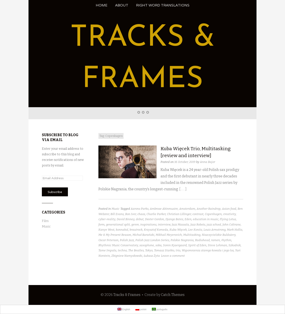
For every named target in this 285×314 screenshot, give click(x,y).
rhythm (226, 240)
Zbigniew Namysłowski (126, 255)
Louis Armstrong (215, 229)
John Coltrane (231, 224)
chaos (141, 214)
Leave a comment (173, 255)
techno (122, 250)
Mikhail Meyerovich (169, 234)
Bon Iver (130, 214)
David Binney (125, 219)
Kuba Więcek (178, 229)
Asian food (229, 208)
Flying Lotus (228, 219)
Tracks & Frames (126, 295)
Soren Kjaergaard (175, 245)
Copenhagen (213, 214)
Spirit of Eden (197, 245)
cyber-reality (106, 219)
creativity (229, 214)
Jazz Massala (180, 224)
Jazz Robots (197, 224)
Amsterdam (187, 208)
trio (178, 250)
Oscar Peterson (108, 240)
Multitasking (191, 234)
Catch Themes (173, 295)
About (121, 5)
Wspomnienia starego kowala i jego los (208, 250)
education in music (205, 219)
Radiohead (202, 240)
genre (135, 224)
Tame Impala (107, 250)
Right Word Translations (162, 5)
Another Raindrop (209, 208)
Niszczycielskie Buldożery (219, 234)
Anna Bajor (207, 162)
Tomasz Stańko (164, 250)
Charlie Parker (156, 214)
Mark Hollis (234, 229)
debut (140, 219)
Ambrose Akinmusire (164, 208)
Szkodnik (234, 245)
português (159, 309)
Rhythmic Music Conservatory (118, 245)
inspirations (148, 224)
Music (115, 208)
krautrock (136, 229)
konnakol (122, 229)
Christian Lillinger (179, 214)
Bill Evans (117, 214)
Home (101, 5)
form (101, 224)
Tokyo (149, 250)
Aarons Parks (140, 208)
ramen (215, 240)
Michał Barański (143, 234)
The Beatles (136, 250)
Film (45, 221)
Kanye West (106, 229)
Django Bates (174, 219)
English (123, 309)
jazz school (214, 224)
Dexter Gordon (154, 219)
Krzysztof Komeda (156, 229)
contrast (198, 214)
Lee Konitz (195, 229)
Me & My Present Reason (114, 234)
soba (158, 245)
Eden (188, 219)
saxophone (146, 245)
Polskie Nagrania (182, 240)
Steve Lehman (217, 245)
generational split (118, 224)
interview (164, 224)
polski (140, 309)
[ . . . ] (183, 189)
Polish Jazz (127, 240)
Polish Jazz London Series (152, 240)
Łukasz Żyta (152, 255)
